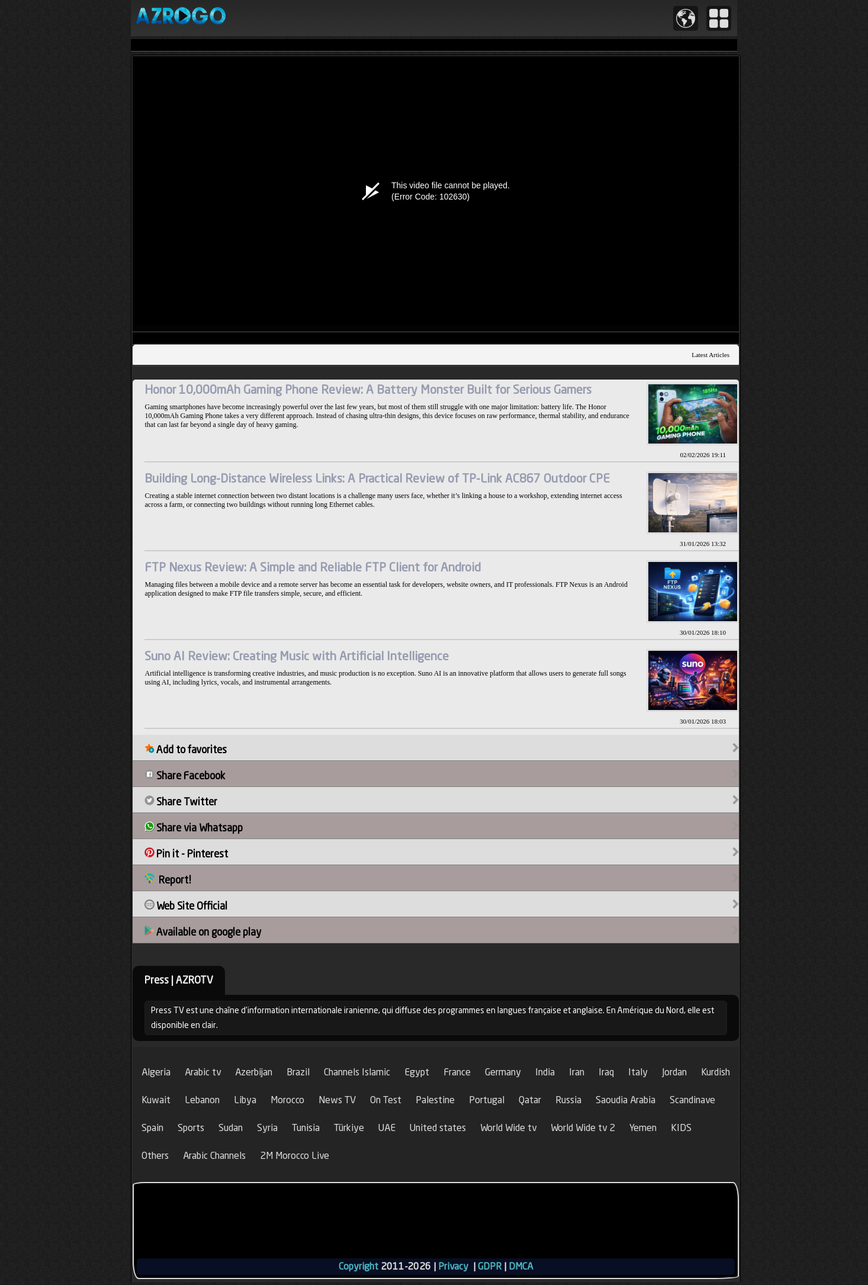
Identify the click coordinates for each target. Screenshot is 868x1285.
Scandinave (692, 1100)
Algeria (156, 1072)
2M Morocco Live (294, 1155)
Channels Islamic (357, 1072)
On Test (385, 1100)
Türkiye (349, 1127)
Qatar (530, 1100)
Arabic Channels (214, 1155)
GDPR (489, 1266)
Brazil (298, 1072)
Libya (245, 1100)
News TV (337, 1100)
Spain (152, 1127)
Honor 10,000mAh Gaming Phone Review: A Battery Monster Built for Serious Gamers (367, 389)
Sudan (230, 1127)
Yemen (643, 1127)
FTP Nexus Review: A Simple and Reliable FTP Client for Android (312, 567)
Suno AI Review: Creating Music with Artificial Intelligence (296, 656)
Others (155, 1155)
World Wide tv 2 (583, 1127)
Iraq (606, 1072)
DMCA (521, 1266)
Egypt (416, 1072)
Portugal (486, 1100)
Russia (568, 1100)
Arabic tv (203, 1072)
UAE (387, 1127)
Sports (191, 1127)
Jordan (674, 1072)
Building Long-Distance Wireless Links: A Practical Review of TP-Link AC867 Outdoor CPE (377, 478)
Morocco (287, 1100)
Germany (503, 1072)
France (457, 1072)
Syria (267, 1127)
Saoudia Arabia (625, 1100)
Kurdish (715, 1072)
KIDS (681, 1127)
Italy (638, 1072)
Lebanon (202, 1100)
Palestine (435, 1100)
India (545, 1072)
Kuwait (156, 1100)
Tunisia (306, 1127)
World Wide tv (508, 1127)
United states (438, 1127)
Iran (576, 1072)
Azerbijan (253, 1072)
